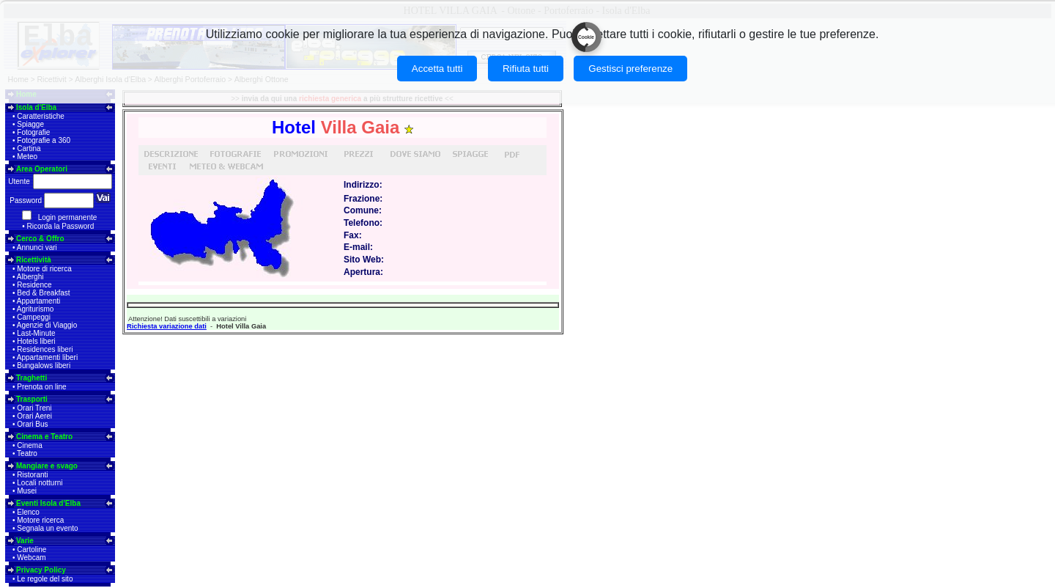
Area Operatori (41, 169)
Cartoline (31, 549)
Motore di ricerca (44, 269)
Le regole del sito (45, 579)
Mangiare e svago (47, 466)
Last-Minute (36, 333)
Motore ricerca (40, 520)
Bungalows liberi (43, 365)
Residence (34, 285)
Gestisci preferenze (630, 68)
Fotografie (33, 132)
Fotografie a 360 (43, 140)
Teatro (27, 453)
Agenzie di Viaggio (47, 325)
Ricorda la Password (61, 226)
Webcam (31, 558)
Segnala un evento (47, 528)
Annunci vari (37, 247)
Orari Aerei (34, 416)
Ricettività (33, 260)
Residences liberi (45, 349)
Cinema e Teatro (44, 437)
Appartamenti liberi (47, 357)
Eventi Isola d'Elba (48, 503)
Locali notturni (39, 483)
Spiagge (30, 124)
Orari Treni (34, 408)
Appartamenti (38, 301)
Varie (25, 541)
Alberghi (30, 277)
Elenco (28, 512)
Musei (27, 491)
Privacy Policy (41, 570)
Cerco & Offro (40, 239)
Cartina (28, 148)
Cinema (29, 445)
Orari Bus (32, 424)
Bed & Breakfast (43, 293)
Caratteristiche (40, 116)
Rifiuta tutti (526, 68)
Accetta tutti (437, 68)
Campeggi (34, 317)
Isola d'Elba (36, 107)
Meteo (27, 156)
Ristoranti (32, 475)
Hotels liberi (36, 341)
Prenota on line (41, 387)
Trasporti (32, 399)
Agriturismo (35, 309)
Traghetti (31, 378)
